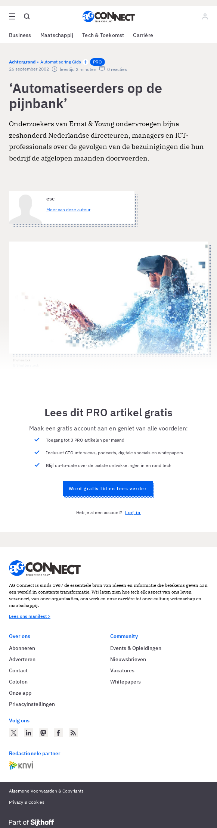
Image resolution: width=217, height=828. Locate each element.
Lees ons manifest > (29, 616)
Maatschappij (57, 35)
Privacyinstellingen (32, 704)
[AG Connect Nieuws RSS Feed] (73, 732)
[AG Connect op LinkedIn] (28, 732)
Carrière (143, 35)
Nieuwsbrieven (128, 659)
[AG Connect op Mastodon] (43, 732)
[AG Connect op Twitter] (13, 732)
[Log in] (205, 16)
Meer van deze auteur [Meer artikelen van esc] (68, 209)
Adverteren (22, 659)
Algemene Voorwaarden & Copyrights (46, 791)
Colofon (18, 681)
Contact (18, 670)
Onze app (20, 693)
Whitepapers (125, 681)
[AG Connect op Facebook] (58, 732)
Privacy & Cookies (26, 802)
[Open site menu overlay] (12, 16)
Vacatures (122, 670)
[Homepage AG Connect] (109, 16)
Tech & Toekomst (103, 35)
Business (20, 35)
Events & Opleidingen (135, 648)
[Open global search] (27, 16)
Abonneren (22, 648)
